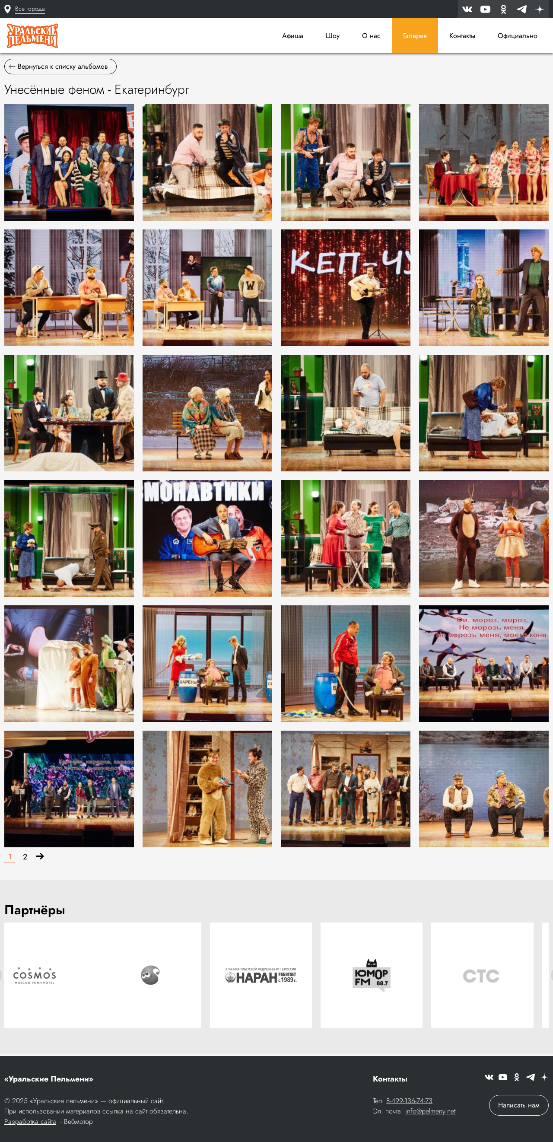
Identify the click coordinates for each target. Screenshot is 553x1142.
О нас (371, 36)
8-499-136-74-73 (409, 1102)
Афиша (292, 36)
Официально (517, 36)
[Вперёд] (40, 860)
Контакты (462, 36)
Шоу (333, 36)
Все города (30, 8)
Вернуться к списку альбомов (58, 69)
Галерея (415, 36)
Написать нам (519, 1106)
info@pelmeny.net (430, 1112)
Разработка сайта (30, 1122)
